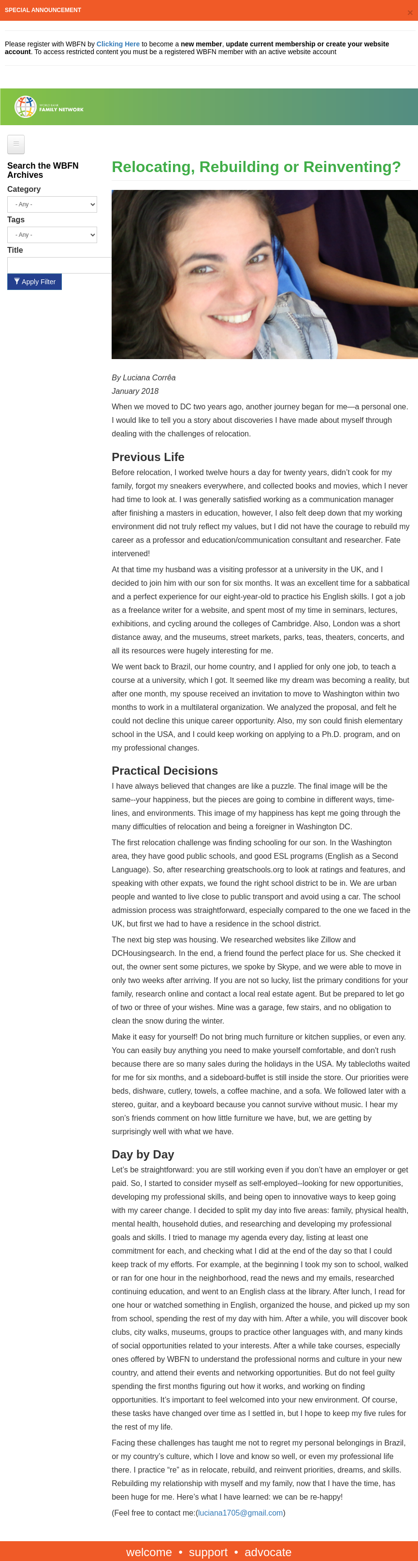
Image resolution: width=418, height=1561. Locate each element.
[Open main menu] (16, 144)
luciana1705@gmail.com (240, 1513)
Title (15, 250)
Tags (16, 220)
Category (24, 189)
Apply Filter (35, 282)
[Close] (410, 12)
